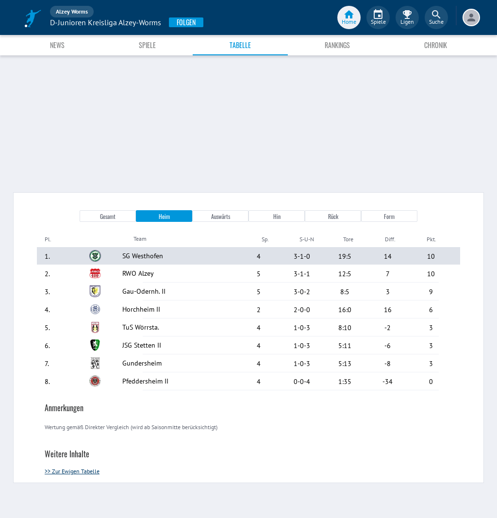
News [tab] (57, 45)
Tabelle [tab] (240, 45)
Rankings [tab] (337, 45)
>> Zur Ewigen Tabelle (72, 471)
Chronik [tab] (435, 45)
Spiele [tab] (147, 45)
